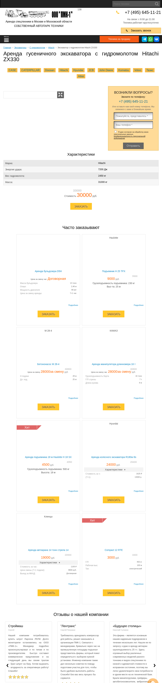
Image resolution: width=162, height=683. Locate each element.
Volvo (137, 70)
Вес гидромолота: (15, 176)
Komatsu (123, 70)
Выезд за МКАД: (43, 480)
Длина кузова (16, 386)
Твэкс (149, 70)
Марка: (9, 163)
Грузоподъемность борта (22, 379)
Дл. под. (114, 286)
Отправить (133, 145)
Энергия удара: (13, 169)
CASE (12, 70)
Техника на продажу (117, 39)
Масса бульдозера (19, 283)
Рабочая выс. (91, 471)
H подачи (114, 283)
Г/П (87, 468)
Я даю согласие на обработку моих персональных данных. (131, 135)
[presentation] (7, 570)
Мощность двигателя (20, 290)
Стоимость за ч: (117, 380)
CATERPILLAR (30, 70)
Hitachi (64, 70)
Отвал (13, 286)
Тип (87, 475)
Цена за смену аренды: (21, 293)
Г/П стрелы (15, 382)
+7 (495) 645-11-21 (143, 12)
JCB (91, 70)
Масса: (9, 182)
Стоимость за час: (43, 473)
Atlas (81, 76)
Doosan (49, 70)
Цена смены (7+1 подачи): (47, 476)
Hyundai (78, 70)
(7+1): (113, 384)
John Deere (106, 70)
